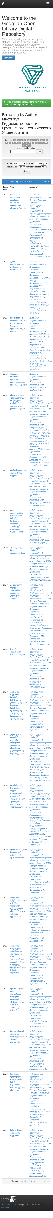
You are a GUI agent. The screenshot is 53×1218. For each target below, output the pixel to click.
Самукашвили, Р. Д (37, 1173)
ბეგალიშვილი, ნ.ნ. (37, 366)
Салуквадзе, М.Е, (37, 890)
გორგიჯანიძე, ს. (36, 724)
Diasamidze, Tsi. (36, 1170)
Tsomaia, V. (34, 350)
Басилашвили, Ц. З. (38, 1069)
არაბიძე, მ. (34, 441)
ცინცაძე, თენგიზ (36, 361)
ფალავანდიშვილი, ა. (39, 246)
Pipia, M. (46, 770)
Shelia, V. (33, 294)
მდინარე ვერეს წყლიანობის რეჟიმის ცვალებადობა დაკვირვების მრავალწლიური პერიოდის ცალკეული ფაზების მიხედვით (18, 796)
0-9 (15, 140)
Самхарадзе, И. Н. (37, 254)
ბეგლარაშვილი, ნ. (40, 767)
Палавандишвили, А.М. (39, 644)
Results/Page (12, 167)
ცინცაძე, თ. (34, 305)
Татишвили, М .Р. (37, 249)
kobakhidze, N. (35, 887)
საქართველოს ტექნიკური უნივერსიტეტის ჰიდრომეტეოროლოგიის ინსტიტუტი (40, 210)
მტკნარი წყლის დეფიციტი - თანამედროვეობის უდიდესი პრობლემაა (18, 1036)
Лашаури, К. (34, 280)
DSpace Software (8, 1205)
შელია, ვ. (44, 305)
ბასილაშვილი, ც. (37, 1064)
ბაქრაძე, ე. (45, 441)
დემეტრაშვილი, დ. (37, 1021)
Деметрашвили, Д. (38, 1026)
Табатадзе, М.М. (41, 465)
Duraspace (41, 1205)
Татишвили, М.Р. (37, 636)
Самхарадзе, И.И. (37, 641)
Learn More (9, 58)
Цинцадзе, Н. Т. (36, 342)
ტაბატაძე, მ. (44, 444)
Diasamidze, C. (35, 775)
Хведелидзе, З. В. (37, 251)
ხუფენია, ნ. (45, 831)
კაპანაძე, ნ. (34, 930)
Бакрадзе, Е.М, (36, 462)
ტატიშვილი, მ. (35, 238)
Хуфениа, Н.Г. (35, 845)
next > (46, 182)
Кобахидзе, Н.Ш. (36, 893)
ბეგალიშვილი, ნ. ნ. (38, 310)
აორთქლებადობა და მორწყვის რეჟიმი (18, 473)
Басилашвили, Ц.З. (37, 387)
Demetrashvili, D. (36, 1024)
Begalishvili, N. (35, 345)
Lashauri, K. (45, 350)
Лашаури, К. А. (41, 337)
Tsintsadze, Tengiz (37, 291)
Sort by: (9, 163)
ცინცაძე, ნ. (34, 313)
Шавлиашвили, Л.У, (38, 457)
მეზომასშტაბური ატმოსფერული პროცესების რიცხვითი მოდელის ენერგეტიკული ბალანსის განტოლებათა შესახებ (17, 999)
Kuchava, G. (37, 452)
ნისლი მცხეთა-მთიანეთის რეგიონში (17, 1133)
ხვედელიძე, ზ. (35, 240)
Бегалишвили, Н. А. (38, 275)
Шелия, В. (46, 278)
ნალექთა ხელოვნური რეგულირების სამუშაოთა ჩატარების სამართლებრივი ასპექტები (17, 1082)
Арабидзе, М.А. (36, 460)
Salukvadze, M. (36, 684)
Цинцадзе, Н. (35, 286)
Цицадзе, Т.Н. (35, 1125)
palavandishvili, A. (37, 633)
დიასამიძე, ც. (35, 770)
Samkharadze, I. (39, 232)
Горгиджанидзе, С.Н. (38, 983)
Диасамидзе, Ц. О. (37, 1176)
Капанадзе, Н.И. (36, 1120)
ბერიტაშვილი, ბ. (36, 1109)
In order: (30, 163)
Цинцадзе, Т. (35, 278)
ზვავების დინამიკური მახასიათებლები (17, 652)
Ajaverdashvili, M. (36, 834)
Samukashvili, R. (36, 1168)
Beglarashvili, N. (36, 772)
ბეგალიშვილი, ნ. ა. (38, 302)
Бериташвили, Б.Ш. (38, 1122)
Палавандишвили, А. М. (39, 257)
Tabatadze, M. (35, 454)
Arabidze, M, (34, 449)
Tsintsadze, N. (35, 299)
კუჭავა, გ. (33, 444)
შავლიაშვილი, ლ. (37, 438)
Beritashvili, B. (38, 1114)
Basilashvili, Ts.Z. (36, 390)
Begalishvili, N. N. (36, 297)
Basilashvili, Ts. (35, 1066)
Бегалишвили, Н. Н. (38, 283)
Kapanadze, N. (35, 933)
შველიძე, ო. (34, 502)
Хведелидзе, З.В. (36, 639)
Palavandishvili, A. (37, 235)
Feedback (5, 1207)
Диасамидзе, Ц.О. (42, 780)
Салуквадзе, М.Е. (37, 687)
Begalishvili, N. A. (36, 289)
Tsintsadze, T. (35, 935)
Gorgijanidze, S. (36, 727)
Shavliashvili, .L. (36, 446)
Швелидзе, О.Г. (39, 505)
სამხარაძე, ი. (35, 243)
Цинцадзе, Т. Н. (36, 334)
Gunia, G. (36, 542)
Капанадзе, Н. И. (36, 938)
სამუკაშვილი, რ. (36, 1162)
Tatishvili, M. (34, 230)
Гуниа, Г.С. (46, 542)
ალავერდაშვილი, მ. (38, 828)
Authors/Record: (33, 167)
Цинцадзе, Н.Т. (41, 842)
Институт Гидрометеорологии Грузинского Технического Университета (39, 221)
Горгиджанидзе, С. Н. (38, 730)
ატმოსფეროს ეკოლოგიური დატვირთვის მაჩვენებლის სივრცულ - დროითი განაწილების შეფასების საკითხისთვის (16, 521)
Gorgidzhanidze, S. (37, 981)
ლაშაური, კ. (34, 307)
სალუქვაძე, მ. (35, 681)
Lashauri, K (43, 294)
